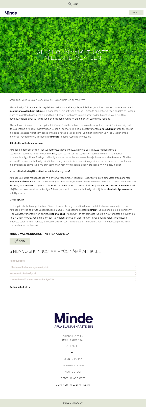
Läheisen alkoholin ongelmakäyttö (29, 267)
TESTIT (73, 352)
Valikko (136, 13)
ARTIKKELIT (73, 346)
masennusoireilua (20, 182)
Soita (22, 241)
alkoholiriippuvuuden (119, 189)
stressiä (54, 137)
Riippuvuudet (17, 261)
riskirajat (92, 210)
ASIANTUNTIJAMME (73, 365)
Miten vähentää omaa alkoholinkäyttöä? (32, 280)
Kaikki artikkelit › (20, 287)
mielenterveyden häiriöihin (26, 111)
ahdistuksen (107, 129)
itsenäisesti (58, 214)
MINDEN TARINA (73, 358)
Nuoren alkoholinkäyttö (23, 273)
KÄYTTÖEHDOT (73, 371)
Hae (75, 4)
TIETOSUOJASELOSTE (73, 378)
